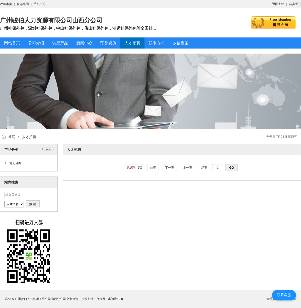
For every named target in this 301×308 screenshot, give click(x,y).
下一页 (169, 167)
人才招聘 (29, 137)
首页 (11, 137)
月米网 (100, 299)
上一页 (187, 167)
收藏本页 (6, 4)
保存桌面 (23, 4)
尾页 (204, 167)
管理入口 (272, 299)
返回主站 (278, 4)
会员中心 (295, 4)
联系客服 (284, 295)
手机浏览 (40, 4)
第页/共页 (134, 167)
